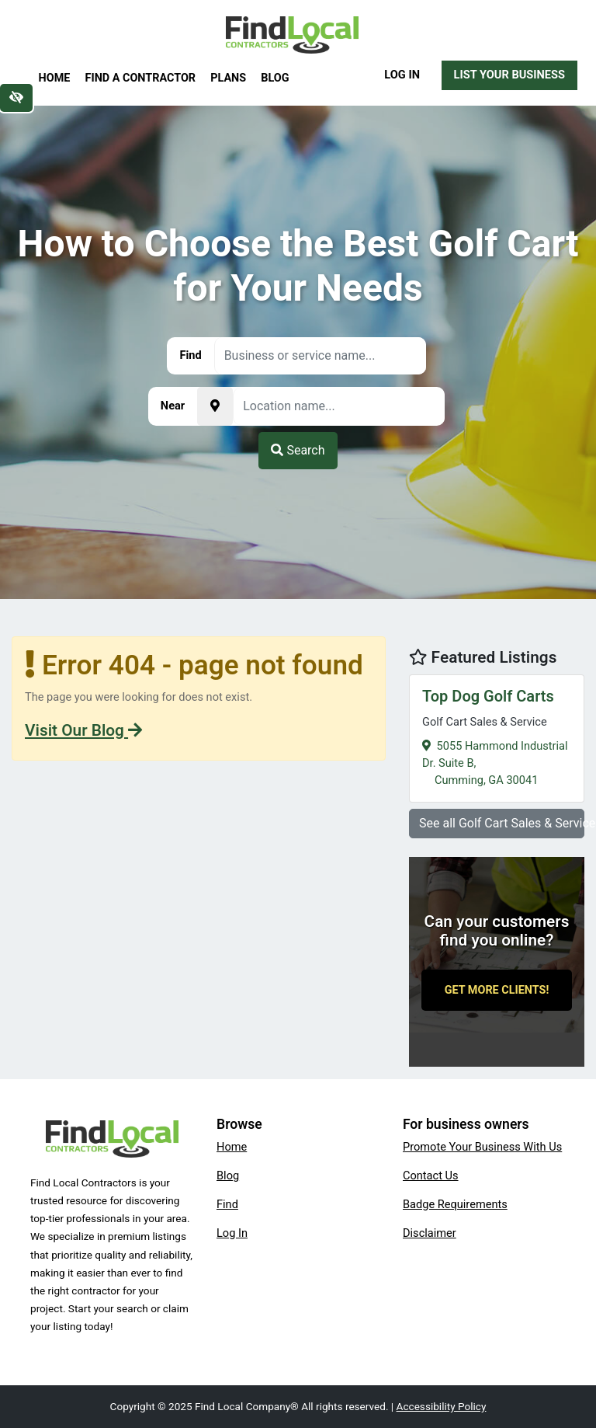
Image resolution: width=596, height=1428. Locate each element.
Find (227, 1204)
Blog (275, 78)
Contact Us (431, 1175)
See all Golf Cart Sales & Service (501, 823)
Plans (228, 78)
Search (297, 450)
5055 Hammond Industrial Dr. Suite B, (496, 736)
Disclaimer (429, 1233)
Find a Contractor (140, 78)
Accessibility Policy (442, 1406)
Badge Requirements (455, 1204)
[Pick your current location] (215, 406)
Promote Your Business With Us (482, 1147)
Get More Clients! (497, 990)
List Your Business (509, 75)
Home (55, 78)
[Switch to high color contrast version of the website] (16, 98)
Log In (402, 75)
